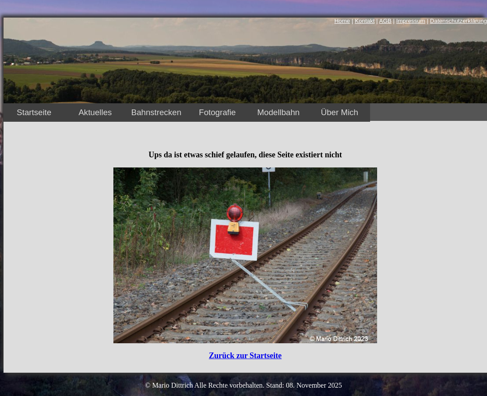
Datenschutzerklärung (458, 21)
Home (342, 21)
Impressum (410, 21)
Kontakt (364, 21)
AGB (385, 21)
